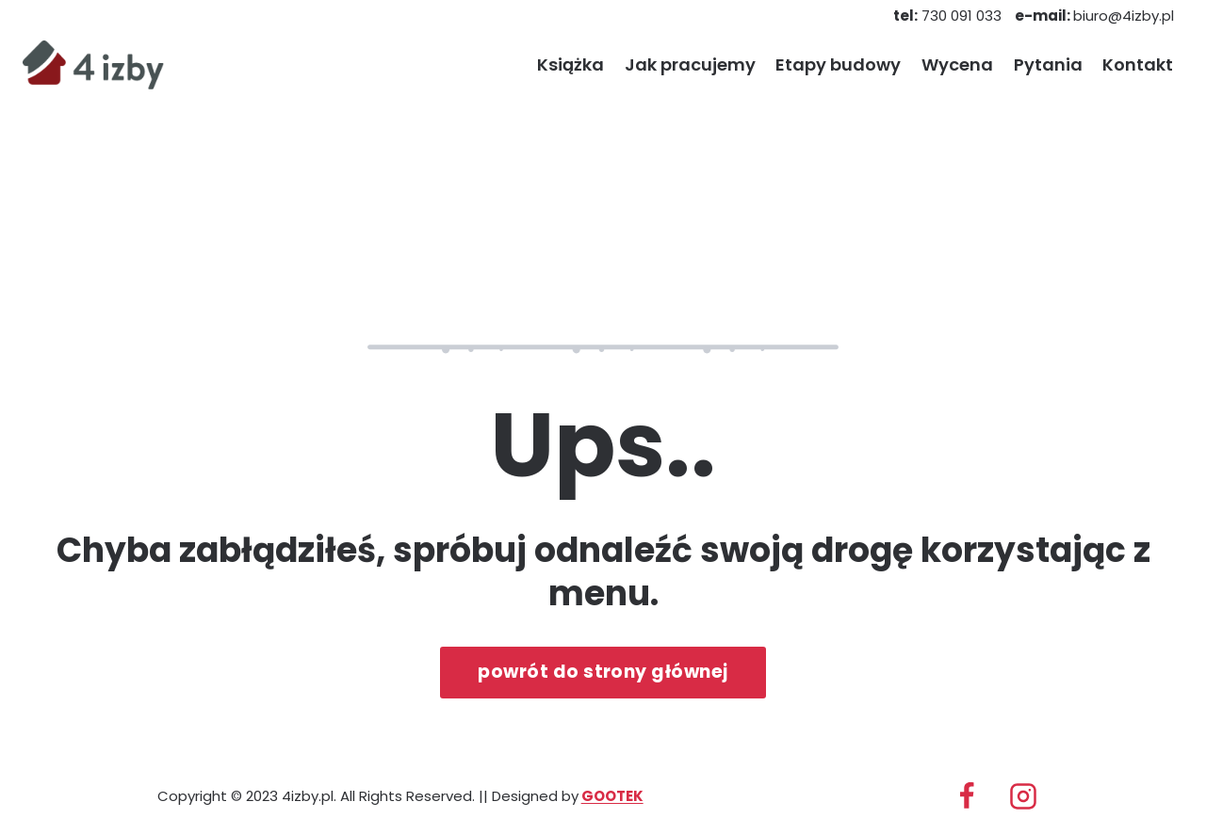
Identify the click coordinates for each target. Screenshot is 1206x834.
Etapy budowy (838, 64)
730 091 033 (947, 15)
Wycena (957, 64)
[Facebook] (966, 796)
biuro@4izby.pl (1094, 15)
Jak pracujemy (690, 64)
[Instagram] (1023, 796)
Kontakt (1137, 64)
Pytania (1048, 64)
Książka (570, 64)
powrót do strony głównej (602, 671)
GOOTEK (612, 796)
